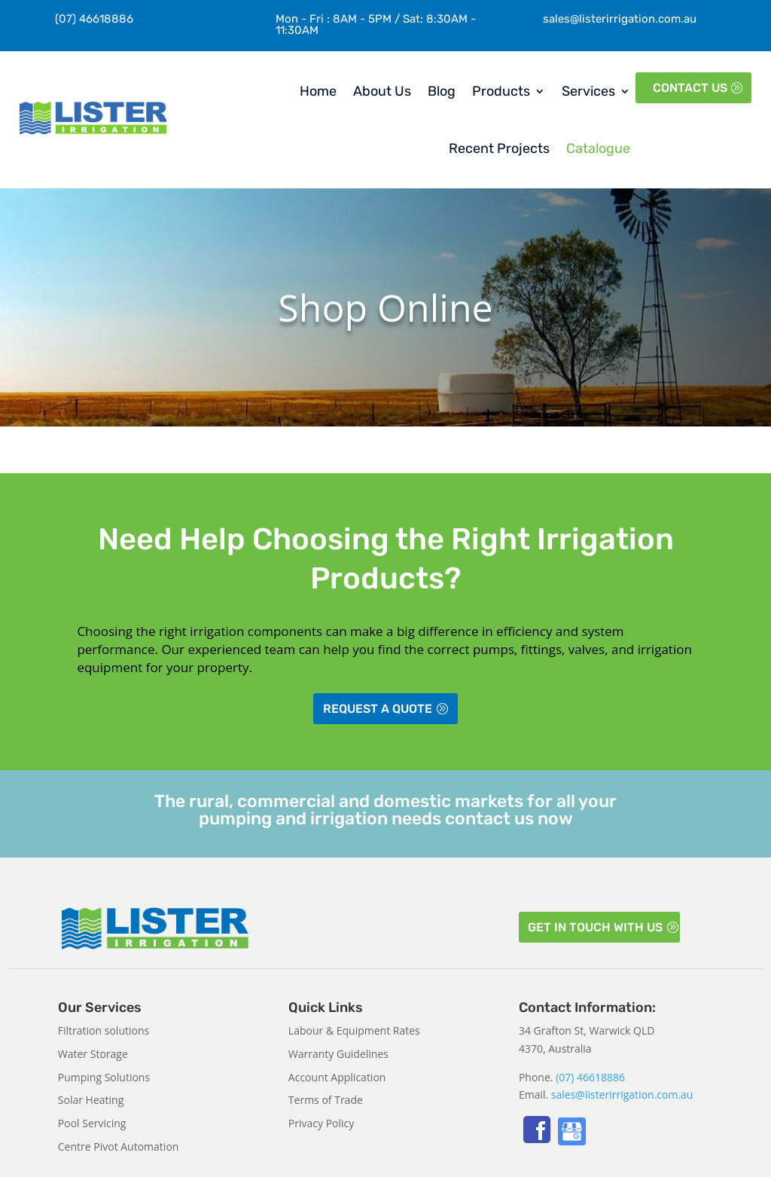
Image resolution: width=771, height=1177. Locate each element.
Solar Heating (90, 1100)
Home (318, 91)
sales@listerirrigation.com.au (619, 19)
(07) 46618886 (590, 1077)
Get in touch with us (595, 927)
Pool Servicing (92, 1123)
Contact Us (690, 88)
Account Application (337, 1077)
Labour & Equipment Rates (354, 1030)
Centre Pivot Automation (118, 1146)
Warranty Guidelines (338, 1054)
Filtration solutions (103, 1030)
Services (588, 91)
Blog (442, 91)
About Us (382, 91)
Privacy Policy (321, 1123)
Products (501, 91)
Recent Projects (499, 148)
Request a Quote (377, 709)
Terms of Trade (325, 1100)
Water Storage (93, 1054)
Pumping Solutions (104, 1077)
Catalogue (598, 148)
